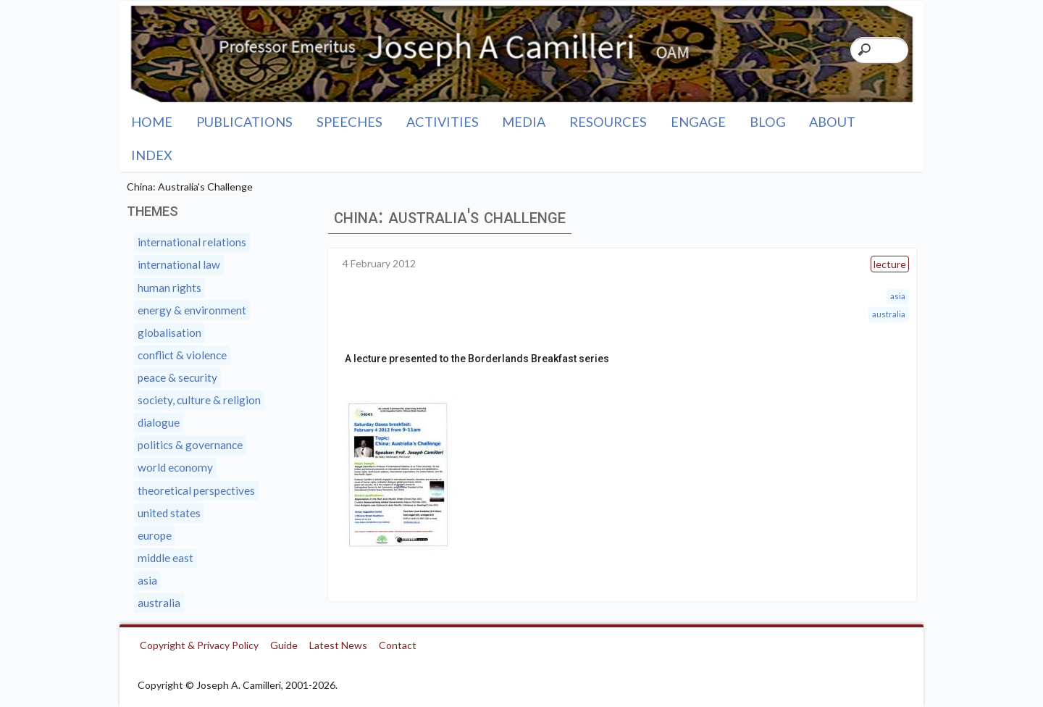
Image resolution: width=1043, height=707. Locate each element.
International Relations (192, 241)
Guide (284, 645)
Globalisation (169, 332)
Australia (888, 314)
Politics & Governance (190, 444)
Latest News (338, 645)
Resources (608, 122)
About (832, 122)
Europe (155, 535)
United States (169, 512)
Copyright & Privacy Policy (199, 645)
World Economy (175, 467)
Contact (397, 645)
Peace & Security (177, 377)
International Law (179, 264)
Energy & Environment (192, 310)
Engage (698, 122)
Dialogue (159, 422)
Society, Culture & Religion (199, 399)
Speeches (349, 122)
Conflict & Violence (182, 354)
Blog (768, 122)
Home (151, 122)
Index (151, 155)
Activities (442, 122)
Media (523, 122)
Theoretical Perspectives (196, 490)
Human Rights (169, 287)
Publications (244, 122)
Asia (897, 296)
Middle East (165, 557)
